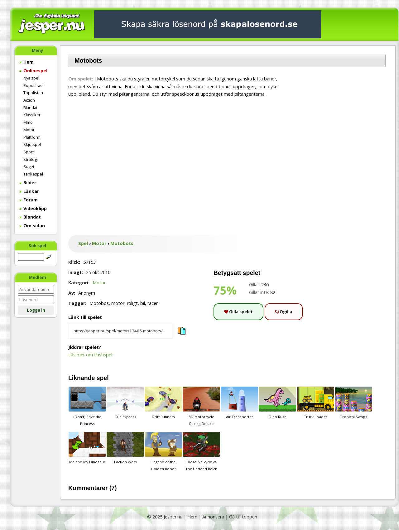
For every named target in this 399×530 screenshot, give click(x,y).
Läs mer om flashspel (90, 355)
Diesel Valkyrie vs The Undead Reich (201, 451)
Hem (26, 62)
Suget (28, 166)
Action (29, 100)
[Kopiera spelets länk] (120, 331)
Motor (29, 129)
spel (103, 377)
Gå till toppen (243, 517)
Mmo (28, 122)
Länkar (29, 191)
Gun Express (125, 403)
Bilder (27, 183)
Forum (28, 200)
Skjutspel (32, 144)
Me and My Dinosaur (87, 448)
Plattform (32, 137)
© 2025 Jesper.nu (164, 517)
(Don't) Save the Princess (87, 406)
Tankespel (33, 174)
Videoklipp (33, 208)
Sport (28, 152)
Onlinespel (33, 71)
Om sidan (32, 226)
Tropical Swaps (353, 403)
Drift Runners (163, 403)
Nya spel (31, 78)
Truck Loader (315, 403)
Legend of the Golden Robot (163, 451)
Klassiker (32, 115)
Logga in (36, 310)
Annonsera (213, 517)
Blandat (30, 107)
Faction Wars (125, 448)
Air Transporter (239, 403)
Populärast (33, 85)
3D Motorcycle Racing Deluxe (201, 406)
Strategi (30, 159)
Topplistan (33, 92)
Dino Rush (277, 403)
